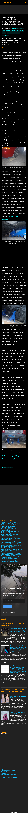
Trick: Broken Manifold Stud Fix (10, 534)
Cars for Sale (5, 772)
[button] (3, 48)
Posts (4, 733)
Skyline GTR (5, 35)
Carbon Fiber (15, 28)
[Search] (26, 2)
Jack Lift (10, 467)
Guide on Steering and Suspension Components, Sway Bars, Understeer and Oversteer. (13, 459)
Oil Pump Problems (6, 527)
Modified (8, 30)
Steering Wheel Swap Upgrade (9, 541)
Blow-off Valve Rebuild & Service (10, 552)
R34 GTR (21, 30)
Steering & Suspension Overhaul (10, 553)
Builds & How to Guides (8, 770)
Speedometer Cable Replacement (10, 547)
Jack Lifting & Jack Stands (8, 529)
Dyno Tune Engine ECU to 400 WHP (11, 523)
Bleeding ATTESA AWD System (10, 561)
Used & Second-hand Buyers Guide (11, 545)
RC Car (4, 33)
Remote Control (11, 33)
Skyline (18, 33)
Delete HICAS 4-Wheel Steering (10, 556)
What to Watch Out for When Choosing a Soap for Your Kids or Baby (18, 696)
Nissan (13, 30)
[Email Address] (14, 601)
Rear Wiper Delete (6, 557)
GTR (4, 30)
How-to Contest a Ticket (8, 526)
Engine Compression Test (8, 524)
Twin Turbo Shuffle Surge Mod (9, 537)
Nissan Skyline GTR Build (8, 522)
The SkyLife (7, 2)
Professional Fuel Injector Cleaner (10, 538)
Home (2, 768)
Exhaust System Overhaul (8, 546)
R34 (17, 30)
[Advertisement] (14, 254)
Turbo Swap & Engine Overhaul (10, 531)
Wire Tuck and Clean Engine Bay (10, 543)
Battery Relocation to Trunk (9, 558)
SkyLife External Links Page (9, 777)
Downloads (4, 773)
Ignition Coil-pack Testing (8, 560)
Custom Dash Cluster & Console (10, 550)
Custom (21, 28)
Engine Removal (5, 530)
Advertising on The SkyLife (9, 774)
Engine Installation (6, 535)
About (3, 769)
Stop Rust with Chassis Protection (11, 554)
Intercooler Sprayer (6, 539)
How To (4, 467)
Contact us (4, 776)
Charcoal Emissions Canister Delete (11, 549)
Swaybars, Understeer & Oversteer (11, 542)
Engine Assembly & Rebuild (9, 533)
